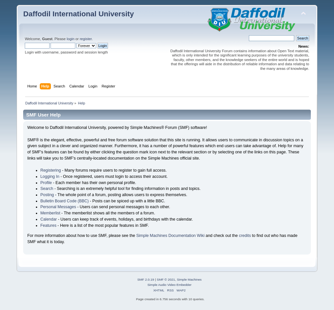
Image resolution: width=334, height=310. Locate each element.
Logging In (49, 176)
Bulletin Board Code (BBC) (64, 201)
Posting (47, 195)
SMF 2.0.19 (145, 279)
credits (245, 235)
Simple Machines (189, 279)
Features (48, 225)
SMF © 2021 (166, 279)
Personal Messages (58, 207)
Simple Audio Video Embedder (169, 285)
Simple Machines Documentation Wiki (170, 235)
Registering (50, 170)
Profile (46, 182)
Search (46, 188)
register (86, 39)
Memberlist (50, 213)
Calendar (48, 219)
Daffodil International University (78, 14)
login (70, 39)
